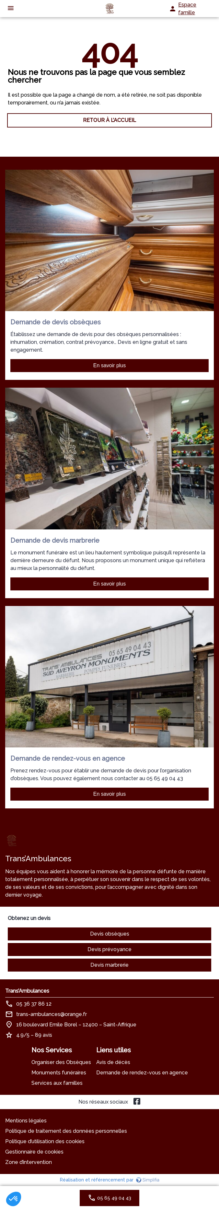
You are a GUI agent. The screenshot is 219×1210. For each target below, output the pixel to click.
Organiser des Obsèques (61, 1062)
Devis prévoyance (109, 949)
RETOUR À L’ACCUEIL (109, 120)
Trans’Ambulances (27, 991)
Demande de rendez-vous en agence (142, 1073)
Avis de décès (113, 1062)
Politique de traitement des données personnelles (66, 1131)
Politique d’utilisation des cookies (45, 1141)
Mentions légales (26, 1121)
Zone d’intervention (28, 1162)
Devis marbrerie (109, 965)
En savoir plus (109, 365)
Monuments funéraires (58, 1073)
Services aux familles (57, 1083)
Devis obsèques (109, 934)
